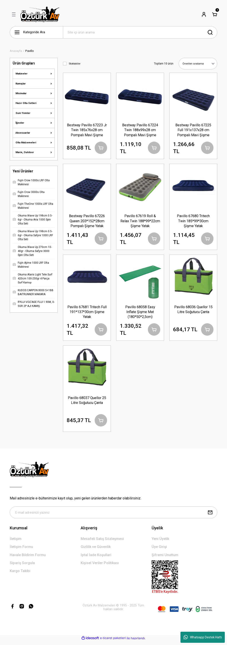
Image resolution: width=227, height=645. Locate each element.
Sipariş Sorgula (22, 567)
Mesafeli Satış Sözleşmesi (102, 542)
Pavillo (29, 51)
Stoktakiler (74, 63)
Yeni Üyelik (160, 542)
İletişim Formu (21, 550)
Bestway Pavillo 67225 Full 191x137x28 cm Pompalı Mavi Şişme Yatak (193, 130)
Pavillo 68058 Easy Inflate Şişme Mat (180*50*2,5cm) (140, 313)
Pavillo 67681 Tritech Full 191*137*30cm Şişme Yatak (87, 313)
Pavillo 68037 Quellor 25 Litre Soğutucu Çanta (87, 402)
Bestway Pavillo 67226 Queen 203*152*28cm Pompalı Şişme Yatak (87, 221)
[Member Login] (204, 14)
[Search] (140, 32)
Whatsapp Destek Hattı (203, 637)
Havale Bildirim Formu (28, 558)
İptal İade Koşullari (96, 558)
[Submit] (210, 516)
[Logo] (39, 14)
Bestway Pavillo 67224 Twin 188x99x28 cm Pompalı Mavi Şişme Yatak (140, 130)
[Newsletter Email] (113, 516)
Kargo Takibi (20, 575)
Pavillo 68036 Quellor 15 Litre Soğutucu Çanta (193, 310)
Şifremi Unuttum (165, 558)
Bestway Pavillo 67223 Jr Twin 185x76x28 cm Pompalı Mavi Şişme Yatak (87, 130)
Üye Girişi (159, 550)
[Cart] (214, 14)
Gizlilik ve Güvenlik (96, 550)
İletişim (16, 542)
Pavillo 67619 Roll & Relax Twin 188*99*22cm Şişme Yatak (140, 221)
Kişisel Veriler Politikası (100, 567)
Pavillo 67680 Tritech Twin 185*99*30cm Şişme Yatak (193, 221)
